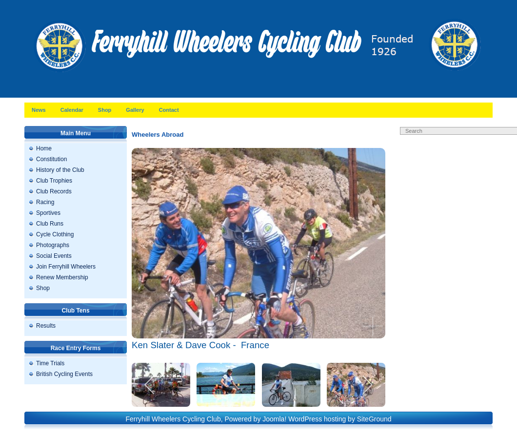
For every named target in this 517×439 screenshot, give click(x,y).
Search (478, 141)
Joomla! (274, 419)
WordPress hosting (317, 419)
